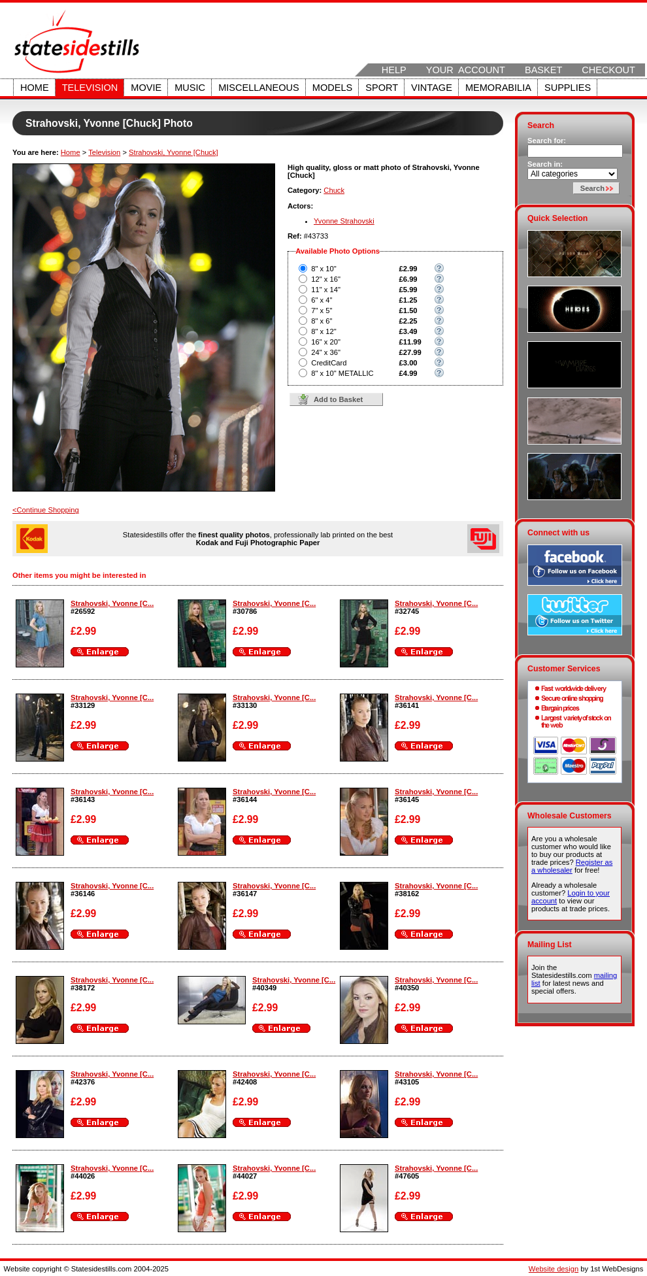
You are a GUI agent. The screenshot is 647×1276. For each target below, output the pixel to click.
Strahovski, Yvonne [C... (112, 603)
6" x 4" (321, 300)
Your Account (465, 70)
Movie (146, 87)
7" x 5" (321, 310)
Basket (543, 70)
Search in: (545, 164)
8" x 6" (321, 321)
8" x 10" (323, 269)
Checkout (608, 70)
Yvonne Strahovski (344, 221)
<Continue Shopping (45, 510)
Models (332, 87)
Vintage (431, 87)
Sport (381, 87)
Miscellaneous (258, 87)
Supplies (567, 87)
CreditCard (328, 363)
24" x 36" (325, 352)
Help (394, 70)
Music (189, 87)
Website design (553, 1269)
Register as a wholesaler (571, 866)
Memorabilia (498, 87)
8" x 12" (323, 331)
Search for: (546, 140)
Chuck (334, 190)
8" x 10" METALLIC (342, 373)
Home (34, 87)
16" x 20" (325, 342)
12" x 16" (325, 279)
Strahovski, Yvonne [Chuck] (173, 152)
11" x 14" (325, 290)
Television (90, 87)
